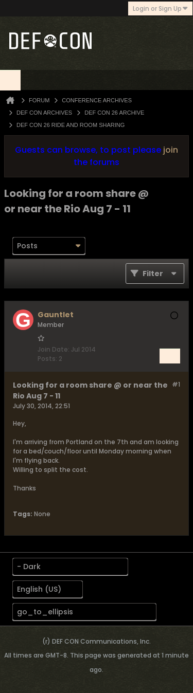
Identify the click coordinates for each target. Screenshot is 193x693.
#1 (176, 384)
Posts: (47, 358)
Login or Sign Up (160, 8)
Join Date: (53, 349)
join (170, 150)
